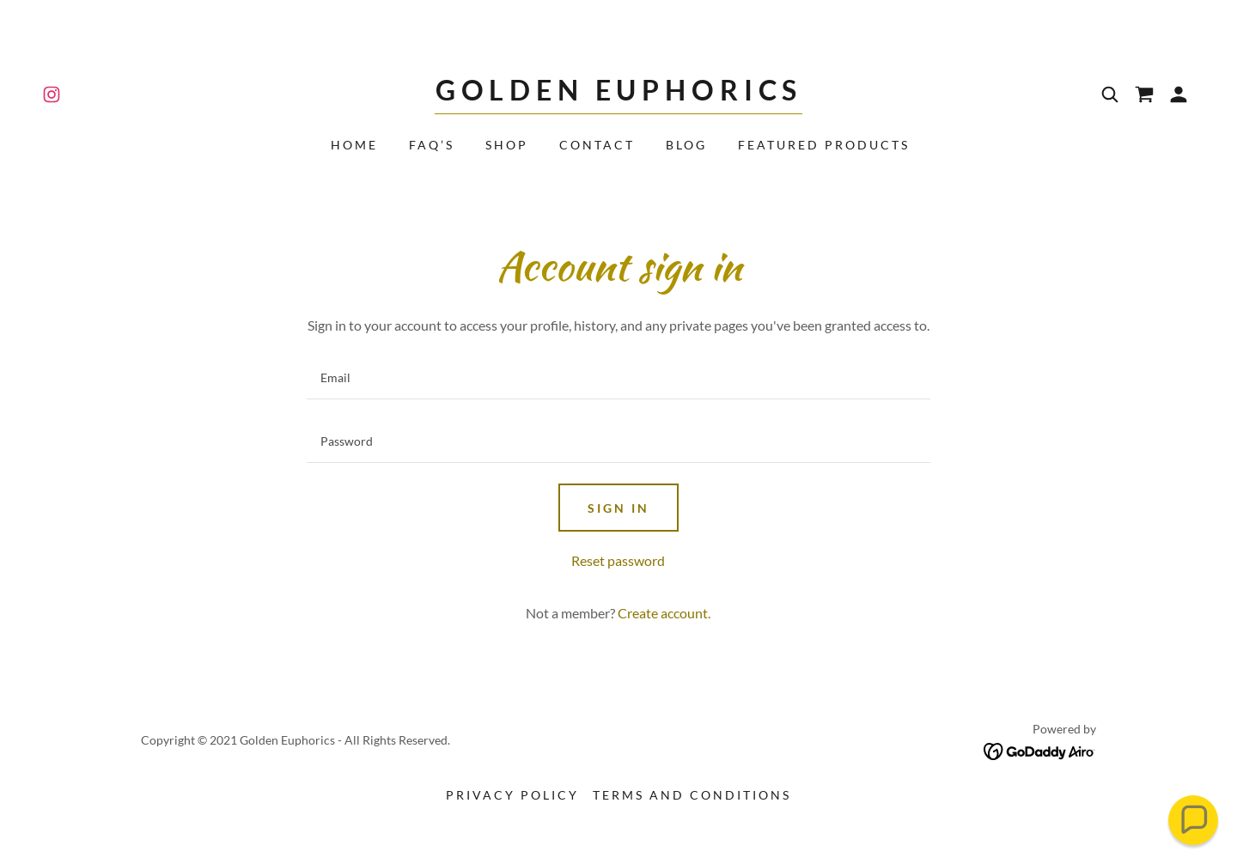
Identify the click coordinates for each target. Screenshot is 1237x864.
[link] (51, 94)
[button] (1178, 94)
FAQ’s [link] (431, 144)
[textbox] (618, 377)
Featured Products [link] (824, 144)
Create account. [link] (664, 613)
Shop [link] (506, 144)
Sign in (618, 508)
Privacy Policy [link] (512, 795)
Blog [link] (686, 144)
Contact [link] (597, 144)
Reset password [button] (618, 560)
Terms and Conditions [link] (692, 795)
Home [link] (354, 144)
